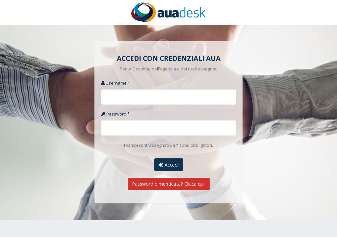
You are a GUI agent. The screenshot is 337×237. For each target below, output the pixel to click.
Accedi (169, 164)
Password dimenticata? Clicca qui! (168, 184)
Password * (115, 114)
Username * (115, 83)
